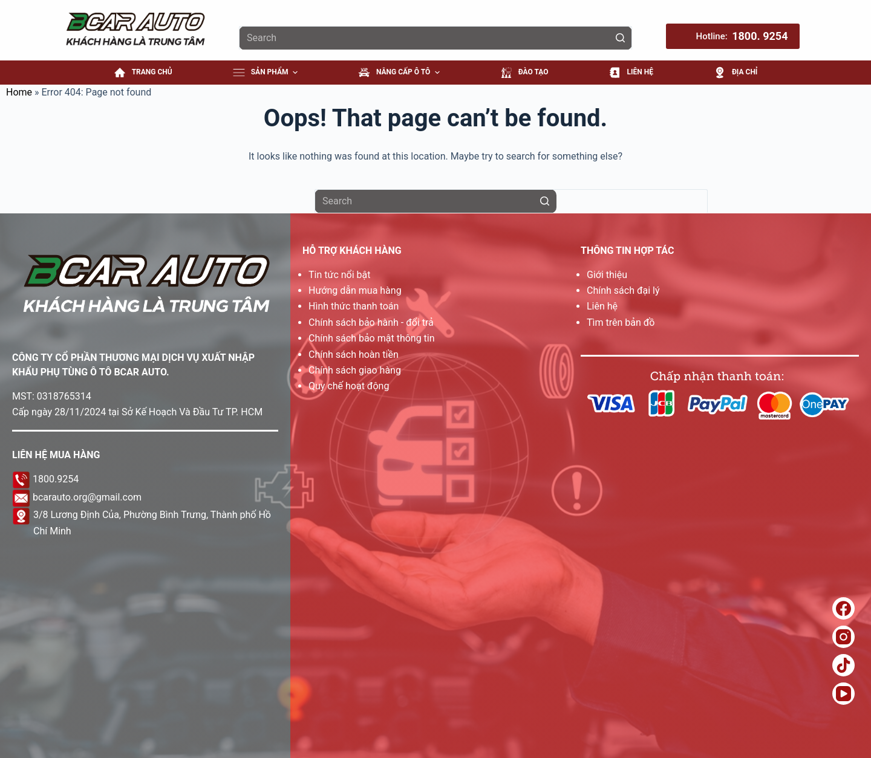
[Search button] (620, 38)
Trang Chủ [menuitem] (143, 72)
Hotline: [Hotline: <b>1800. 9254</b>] (742, 36)
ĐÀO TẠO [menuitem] (524, 72)
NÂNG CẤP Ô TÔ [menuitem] (400, 72)
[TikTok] (843, 665)
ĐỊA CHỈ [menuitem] (735, 72)
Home (19, 92)
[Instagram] (843, 637)
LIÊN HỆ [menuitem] (630, 72)
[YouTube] (843, 693)
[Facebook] (843, 608)
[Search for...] (435, 38)
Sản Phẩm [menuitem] (267, 72)
